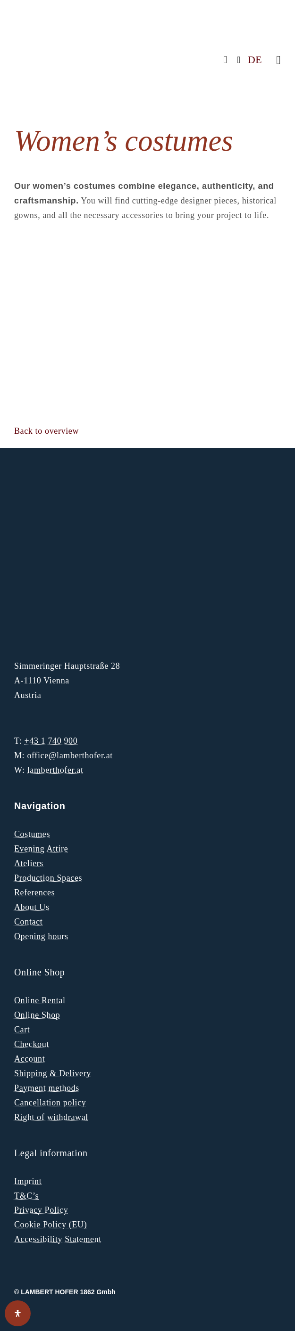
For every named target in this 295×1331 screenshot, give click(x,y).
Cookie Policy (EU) (50, 1224)
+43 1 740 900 (50, 741)
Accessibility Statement (57, 1239)
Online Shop (37, 1015)
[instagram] (239, 60)
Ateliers (28, 863)
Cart (22, 1029)
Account (29, 1058)
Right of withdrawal (51, 1117)
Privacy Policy (41, 1210)
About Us (32, 907)
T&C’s (26, 1196)
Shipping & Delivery (52, 1073)
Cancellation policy (50, 1102)
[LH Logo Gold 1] (73, 486)
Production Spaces (48, 878)
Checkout (31, 1044)
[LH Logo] (71, 18)
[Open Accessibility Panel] (18, 1313)
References (34, 892)
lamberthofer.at (55, 770)
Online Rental (40, 1000)
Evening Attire (41, 848)
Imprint (28, 1181)
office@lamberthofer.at (70, 755)
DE (255, 59)
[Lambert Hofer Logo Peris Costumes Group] (49, 600)
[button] (46, 431)
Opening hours (41, 936)
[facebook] (225, 60)
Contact (28, 921)
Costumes (32, 834)
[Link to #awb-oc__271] (278, 60)
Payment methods (46, 1088)
